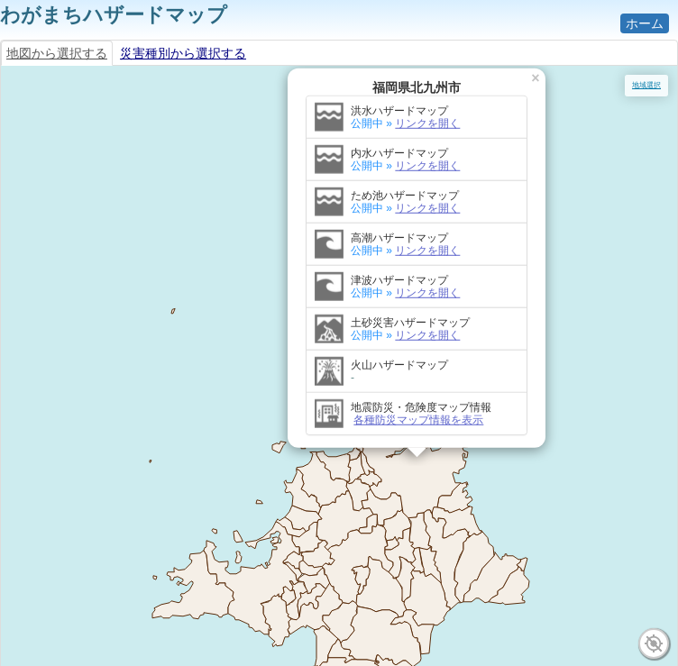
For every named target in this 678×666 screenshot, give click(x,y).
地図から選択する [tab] (56, 53)
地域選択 (646, 85)
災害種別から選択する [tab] (183, 53)
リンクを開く (427, 84)
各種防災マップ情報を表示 (418, 380)
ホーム (645, 23)
